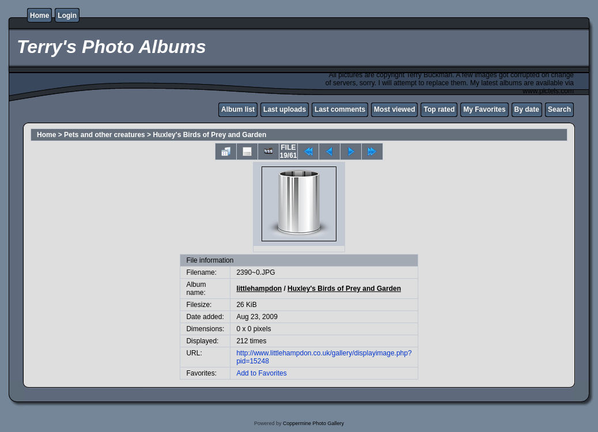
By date (526, 109)
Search (559, 109)
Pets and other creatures (104, 135)
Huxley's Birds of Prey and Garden (209, 135)
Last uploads (284, 109)
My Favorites (484, 109)
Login (67, 16)
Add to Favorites (261, 373)
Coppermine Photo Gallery (313, 423)
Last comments (340, 109)
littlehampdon (259, 289)
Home (39, 16)
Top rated (439, 109)
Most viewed (394, 109)
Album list (238, 109)
